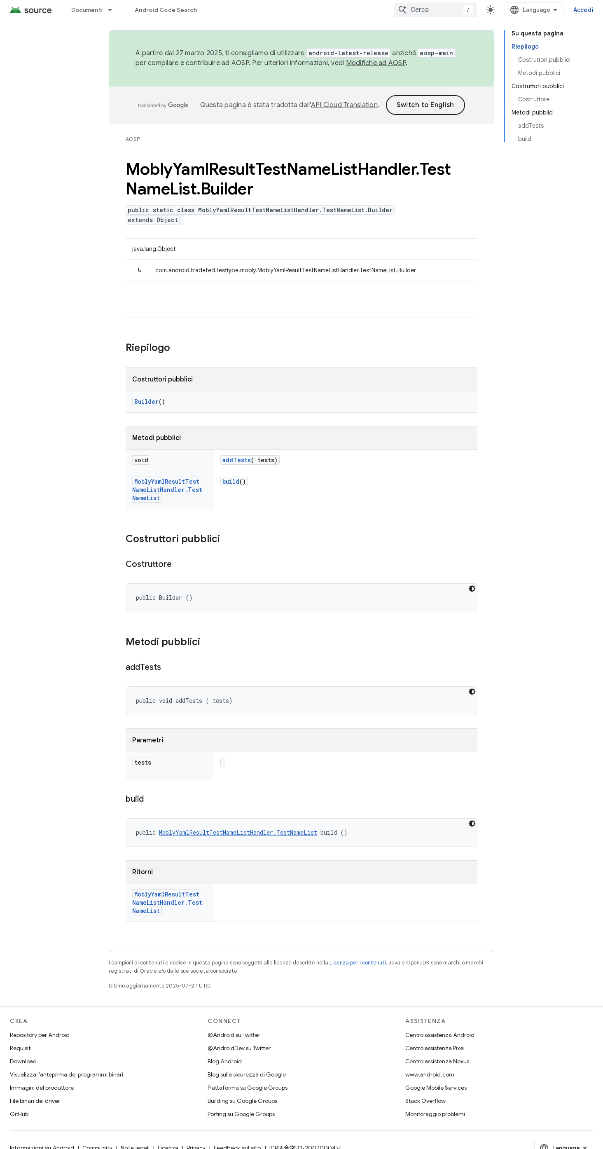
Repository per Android (40, 1035)
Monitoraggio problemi (435, 1114)
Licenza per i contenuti (358, 962)
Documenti (87, 10)
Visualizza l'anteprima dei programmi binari (66, 1074)
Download (23, 1061)
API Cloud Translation (344, 105)
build (230, 481)
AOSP (133, 139)
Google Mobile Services (436, 1087)
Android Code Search (166, 10)
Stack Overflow (425, 1101)
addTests (236, 460)
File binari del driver (35, 1101)
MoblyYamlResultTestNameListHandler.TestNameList (167, 489)
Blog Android (225, 1061)
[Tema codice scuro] (472, 589)
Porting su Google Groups (241, 1114)
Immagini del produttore (42, 1087)
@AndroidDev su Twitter (239, 1048)
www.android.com (429, 1074)
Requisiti (21, 1048)
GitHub (19, 1114)
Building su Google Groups (242, 1101)
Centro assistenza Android (439, 1035)
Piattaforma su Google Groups (247, 1087)
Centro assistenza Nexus (437, 1061)
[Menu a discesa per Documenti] (114, 10)
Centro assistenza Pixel (435, 1048)
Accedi (583, 10)
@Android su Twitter (234, 1035)
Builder (146, 401)
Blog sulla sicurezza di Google (247, 1074)
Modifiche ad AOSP (376, 63)
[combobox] (435, 9)
